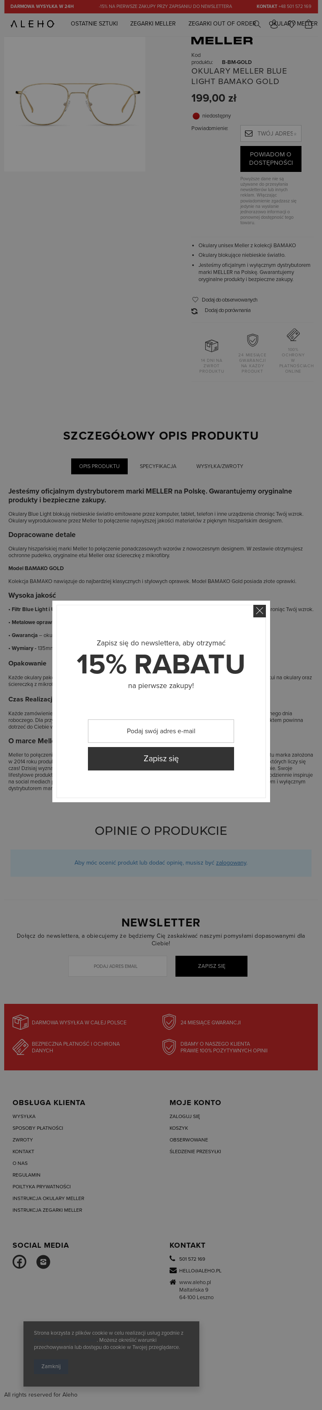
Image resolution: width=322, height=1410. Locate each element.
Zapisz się (161, 759)
